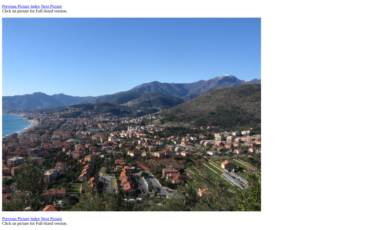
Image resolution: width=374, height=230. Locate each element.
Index (35, 6)
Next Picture (51, 6)
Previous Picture (15, 6)
